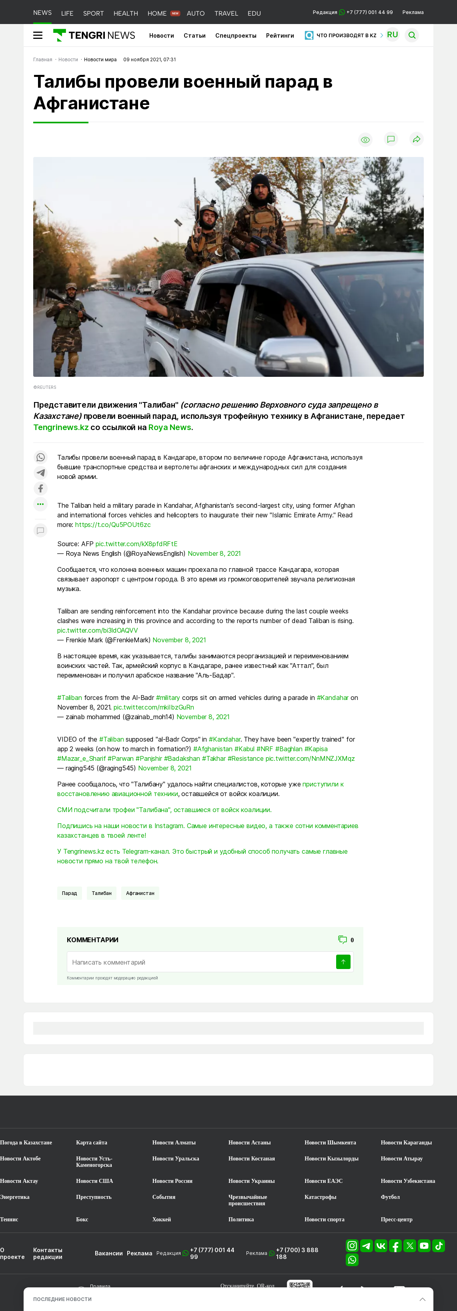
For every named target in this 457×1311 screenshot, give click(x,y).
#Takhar (214, 758)
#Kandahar (333, 698)
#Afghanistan (213, 749)
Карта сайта (91, 1143)
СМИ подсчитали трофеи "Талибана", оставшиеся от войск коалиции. (164, 810)
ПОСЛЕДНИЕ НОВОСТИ (62, 1299)
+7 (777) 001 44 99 (212, 1253)
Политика (241, 1219)
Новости (161, 35)
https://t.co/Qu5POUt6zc (112, 525)
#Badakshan (182, 758)
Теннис (9, 1219)
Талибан (102, 893)
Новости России (172, 1181)
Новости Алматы (174, 1143)
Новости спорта (325, 1219)
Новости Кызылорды (332, 1159)
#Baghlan (289, 749)
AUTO (196, 13)
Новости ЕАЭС (324, 1181)
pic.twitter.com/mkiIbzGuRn (154, 707)
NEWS (42, 12)
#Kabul (245, 749)
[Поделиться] (416, 139)
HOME (157, 13)
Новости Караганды (406, 1143)
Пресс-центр (397, 1219)
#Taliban (69, 698)
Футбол (390, 1197)
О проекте (12, 1253)
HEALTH (126, 13)
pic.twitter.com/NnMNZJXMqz (310, 758)
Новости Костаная (251, 1159)
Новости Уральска (175, 1159)
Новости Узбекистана (408, 1181)
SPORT (93, 13)
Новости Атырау (402, 1159)
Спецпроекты (236, 35)
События (164, 1197)
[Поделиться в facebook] (40, 489)
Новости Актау (19, 1181)
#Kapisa (316, 749)
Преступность (94, 1197)
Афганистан (140, 893)
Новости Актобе (20, 1159)
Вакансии (109, 1253)
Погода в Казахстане (26, 1143)
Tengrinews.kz (60, 427)
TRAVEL (226, 13)
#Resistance (246, 758)
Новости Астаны (249, 1143)
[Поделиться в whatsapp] (40, 458)
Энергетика (15, 1197)
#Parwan (121, 758)
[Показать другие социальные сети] (40, 505)
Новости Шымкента (330, 1143)
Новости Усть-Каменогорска (94, 1162)
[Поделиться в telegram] (40, 473)
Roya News (169, 427)
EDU (254, 13)
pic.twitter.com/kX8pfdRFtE (137, 544)
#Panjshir (149, 758)
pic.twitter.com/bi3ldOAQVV (97, 630)
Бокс (82, 1219)
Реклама (413, 12)
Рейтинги (280, 35)
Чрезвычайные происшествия (247, 1200)
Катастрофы (320, 1197)
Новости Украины (251, 1181)
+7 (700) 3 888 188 (297, 1253)
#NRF (265, 749)
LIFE (67, 13)
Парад (69, 893)
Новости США (94, 1181)
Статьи (195, 35)
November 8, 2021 (214, 553)
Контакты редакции (47, 1253)
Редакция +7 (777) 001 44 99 (353, 12)
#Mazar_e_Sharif (81, 758)
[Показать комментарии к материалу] (40, 531)
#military (168, 698)
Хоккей (161, 1219)
